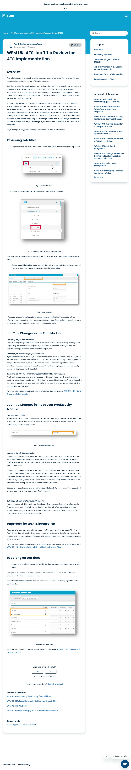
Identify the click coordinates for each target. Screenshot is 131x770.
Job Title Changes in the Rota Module (107, 60)
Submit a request (55, 684)
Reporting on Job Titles (104, 79)
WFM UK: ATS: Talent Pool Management (105, 164)
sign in (16, 724)
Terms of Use (9, 764)
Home (5, 33)
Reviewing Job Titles (103, 54)
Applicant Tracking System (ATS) (49, 33)
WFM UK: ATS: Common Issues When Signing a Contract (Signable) (107, 109)
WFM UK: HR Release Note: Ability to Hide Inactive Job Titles (32, 701)
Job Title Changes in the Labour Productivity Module (108, 68)
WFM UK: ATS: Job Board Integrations (104, 147)
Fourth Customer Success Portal (28, 44)
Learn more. (82, 4)
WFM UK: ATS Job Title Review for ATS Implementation (108, 125)
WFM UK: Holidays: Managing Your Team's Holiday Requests (32, 710)
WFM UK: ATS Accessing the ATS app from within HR (29, 696)
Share (75, 44)
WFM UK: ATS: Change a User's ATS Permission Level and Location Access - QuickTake (109, 156)
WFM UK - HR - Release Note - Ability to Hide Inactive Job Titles (34, 547)
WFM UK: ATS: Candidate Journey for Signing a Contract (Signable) (108, 117)
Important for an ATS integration (108, 74)
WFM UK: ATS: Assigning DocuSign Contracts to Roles (108, 171)
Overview (98, 49)
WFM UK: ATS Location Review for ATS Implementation (108, 139)
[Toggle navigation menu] (126, 15)
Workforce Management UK (22, 33)
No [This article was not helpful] (51, 671)
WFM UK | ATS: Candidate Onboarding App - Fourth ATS (107, 100)
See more (98, 177)
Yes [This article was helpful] (37, 671)
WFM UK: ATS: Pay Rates (17, 706)
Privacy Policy (24, 764)
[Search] (109, 33)
